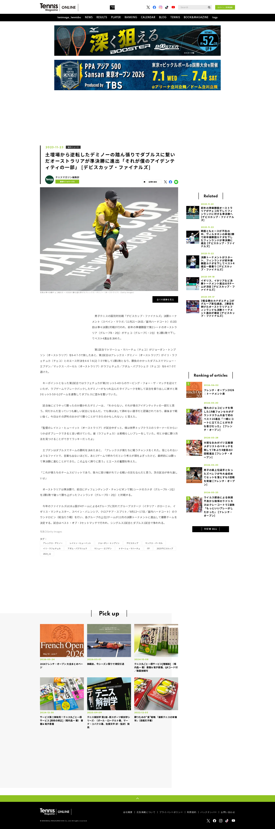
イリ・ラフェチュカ (52, 548)
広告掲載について (146, 812)
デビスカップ (132, 543)
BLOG (162, 17)
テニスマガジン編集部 (67, 177)
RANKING (130, 17)
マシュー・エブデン (103, 548)
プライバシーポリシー (171, 812)
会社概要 (128, 812)
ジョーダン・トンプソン (108, 543)
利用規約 (191, 812)
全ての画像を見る (165, 299)
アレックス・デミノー (53, 543)
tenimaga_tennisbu (69, 17)
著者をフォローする (66, 181)
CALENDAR (148, 17)
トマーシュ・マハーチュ (129, 548)
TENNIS (175, 17)
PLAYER (116, 17)
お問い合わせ (228, 812)
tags (215, 17)
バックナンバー (208, 812)
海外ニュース (73, 147)
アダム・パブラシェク (77, 548)
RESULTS (101, 17)
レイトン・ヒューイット (80, 543)
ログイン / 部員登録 (225, 7)
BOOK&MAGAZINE (196, 17)
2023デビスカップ (165, 548)
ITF (148, 548)
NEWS (89, 17)
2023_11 (47, 553)
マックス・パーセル (154, 543)
